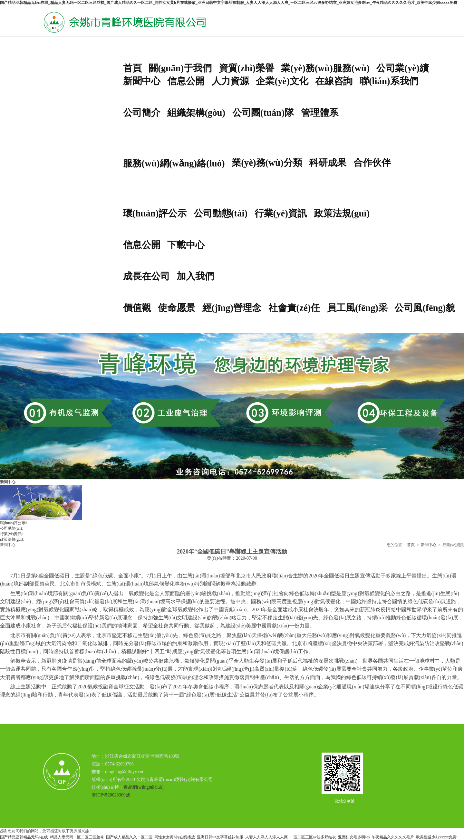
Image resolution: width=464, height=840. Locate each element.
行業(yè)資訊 (281, 213)
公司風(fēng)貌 (424, 308)
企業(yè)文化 (282, 81)
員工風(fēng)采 (357, 308)
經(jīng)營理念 (231, 308)
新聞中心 (141, 81)
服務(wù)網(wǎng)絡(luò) (174, 163)
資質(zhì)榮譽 (246, 68)
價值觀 (137, 308)
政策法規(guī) (342, 213)
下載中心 (186, 245)
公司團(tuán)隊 (263, 112)
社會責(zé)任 (294, 308)
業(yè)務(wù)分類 (267, 162)
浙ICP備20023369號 (111, 795)
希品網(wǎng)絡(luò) (143, 787)
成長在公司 (146, 276)
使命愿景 (176, 308)
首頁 (132, 68)
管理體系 (319, 112)
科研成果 (327, 162)
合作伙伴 (372, 162)
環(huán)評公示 (155, 213)
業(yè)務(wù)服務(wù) (325, 68)
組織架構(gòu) (196, 112)
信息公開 (186, 81)
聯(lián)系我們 (389, 81)
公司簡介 (141, 112)
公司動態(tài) (220, 213)
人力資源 (230, 81)
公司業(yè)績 (402, 68)
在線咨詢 (334, 81)
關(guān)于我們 (180, 68)
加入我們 (195, 276)
